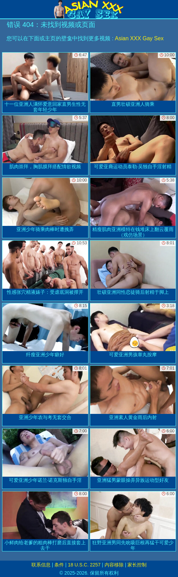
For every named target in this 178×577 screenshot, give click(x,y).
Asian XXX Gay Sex (139, 38)
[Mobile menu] (6, 9)
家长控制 (137, 564)
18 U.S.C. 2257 (84, 564)
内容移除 (114, 564)
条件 (59, 564)
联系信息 (41, 564)
